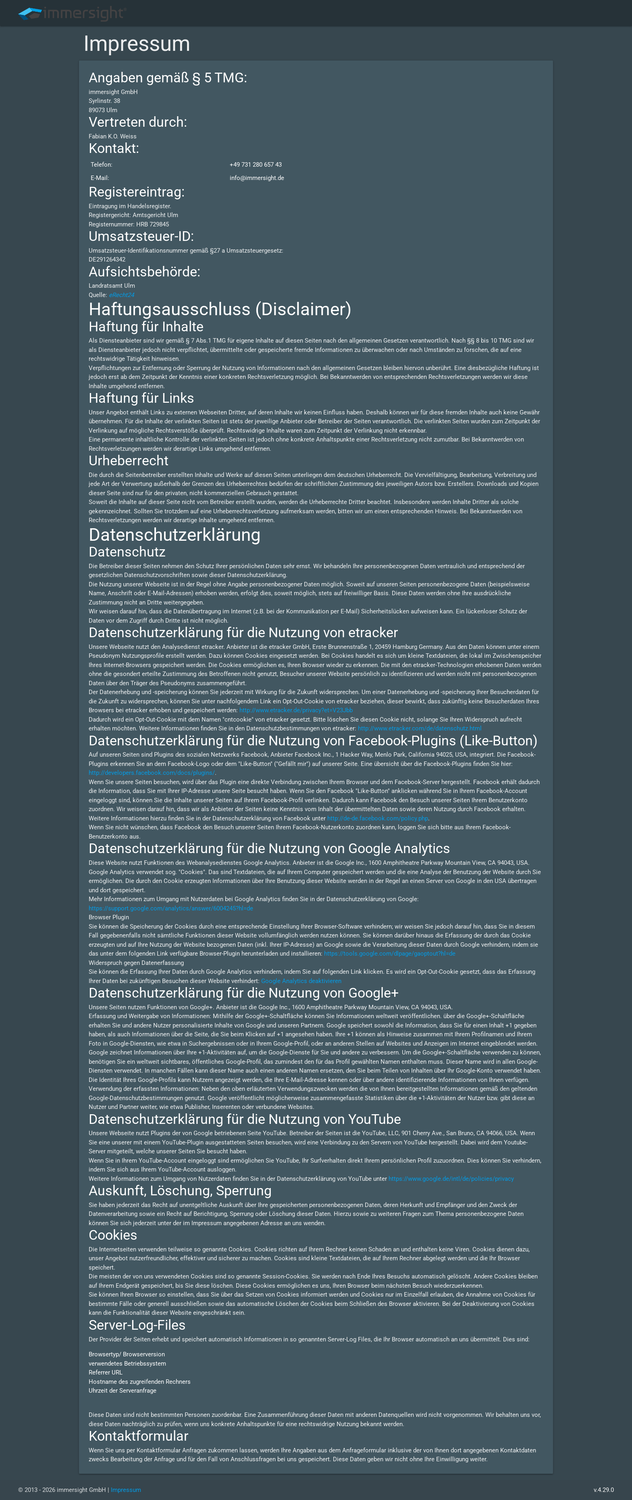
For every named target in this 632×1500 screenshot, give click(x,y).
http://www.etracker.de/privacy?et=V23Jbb (296, 710)
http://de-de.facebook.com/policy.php (377, 818)
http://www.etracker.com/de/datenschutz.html (420, 728)
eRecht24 (121, 295)
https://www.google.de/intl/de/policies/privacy (451, 1178)
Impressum (126, 1490)
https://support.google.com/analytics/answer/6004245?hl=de (171, 908)
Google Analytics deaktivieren (301, 981)
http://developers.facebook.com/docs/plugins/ (152, 772)
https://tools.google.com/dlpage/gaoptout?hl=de (389, 953)
